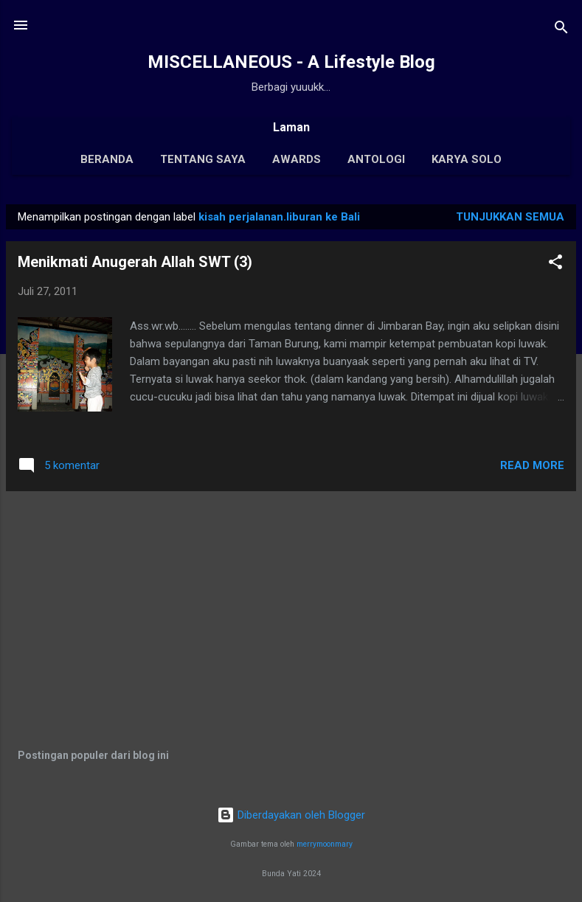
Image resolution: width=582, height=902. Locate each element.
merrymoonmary (325, 844)
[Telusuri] (561, 29)
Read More (532, 465)
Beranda (107, 159)
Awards (296, 159)
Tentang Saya (203, 159)
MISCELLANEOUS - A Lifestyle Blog (291, 62)
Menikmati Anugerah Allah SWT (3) (135, 262)
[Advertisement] (291, 606)
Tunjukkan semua (510, 216)
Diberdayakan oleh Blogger (291, 815)
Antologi (376, 159)
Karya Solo (467, 159)
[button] (555, 264)
